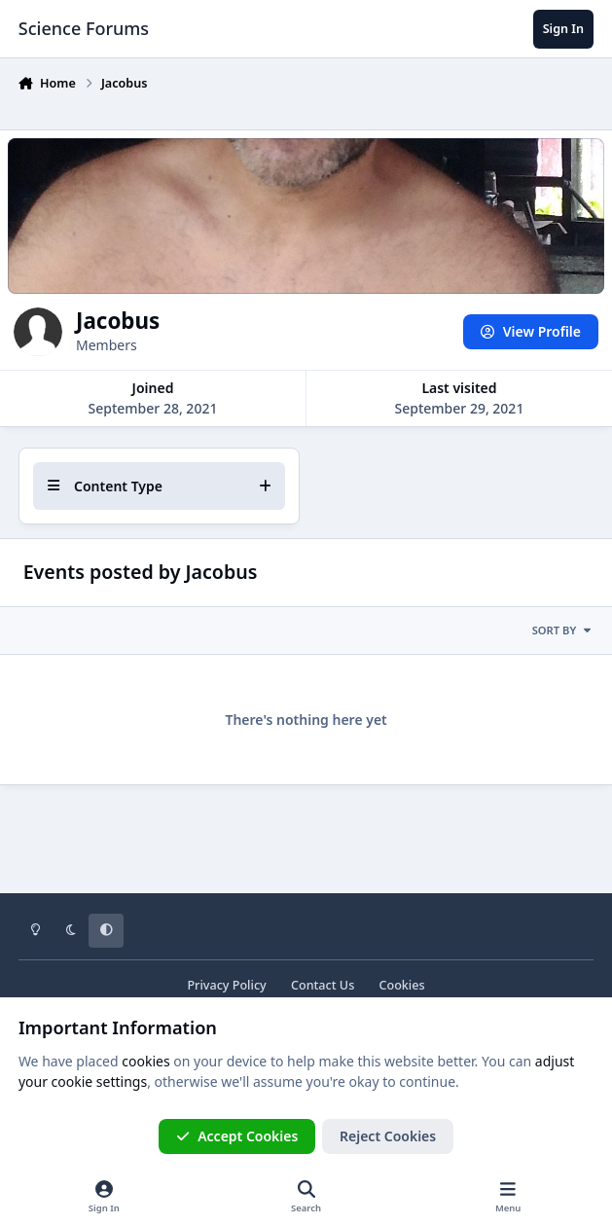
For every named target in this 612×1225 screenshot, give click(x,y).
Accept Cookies (237, 1136)
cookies (145, 1061)
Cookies (401, 985)
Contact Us (322, 985)
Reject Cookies (388, 1136)
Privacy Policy (226, 985)
